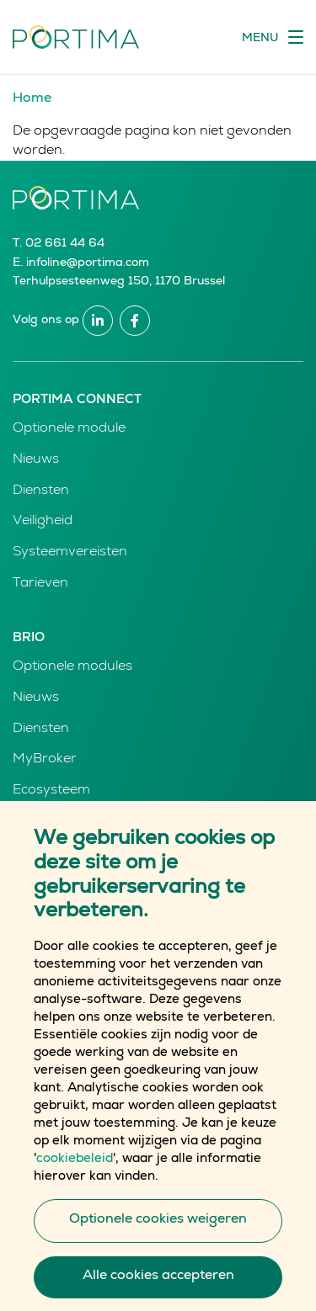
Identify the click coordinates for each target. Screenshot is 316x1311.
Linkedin (98, 320)
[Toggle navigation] (272, 37)
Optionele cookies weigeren (158, 1259)
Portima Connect (77, 400)
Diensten (41, 491)
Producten (47, 822)
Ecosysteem (51, 791)
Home (32, 99)
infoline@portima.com (87, 263)
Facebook (135, 320)
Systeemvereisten (70, 553)
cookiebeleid (74, 1198)
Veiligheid (42, 521)
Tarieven (40, 584)
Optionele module (69, 429)
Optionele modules (72, 667)
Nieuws (36, 460)
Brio (29, 638)
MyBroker (45, 760)
